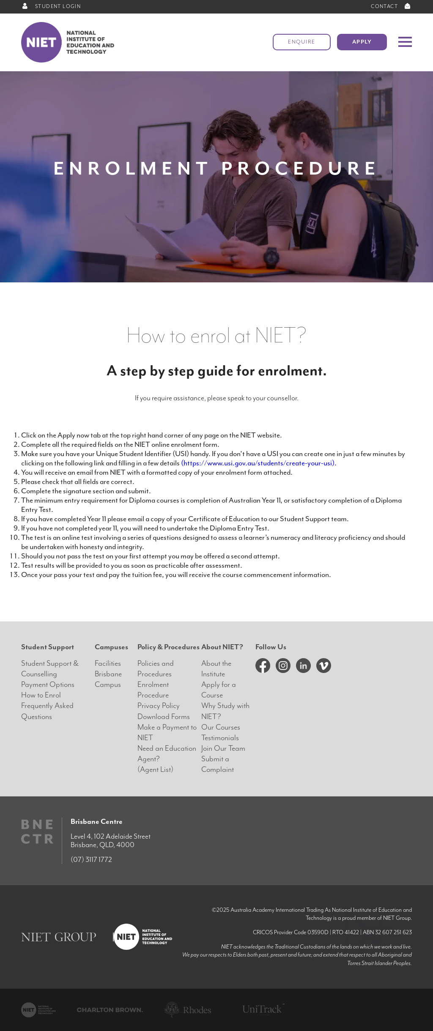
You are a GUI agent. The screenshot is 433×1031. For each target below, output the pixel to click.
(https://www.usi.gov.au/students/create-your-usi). (259, 463)
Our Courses (220, 727)
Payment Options (47, 684)
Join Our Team (223, 748)
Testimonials (220, 737)
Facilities (108, 663)
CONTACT (391, 6)
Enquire (301, 42)
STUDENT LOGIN (51, 6)
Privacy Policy (158, 705)
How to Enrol (41, 695)
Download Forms (163, 716)
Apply (362, 42)
